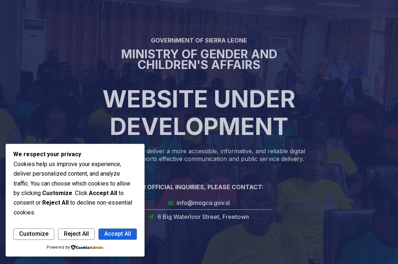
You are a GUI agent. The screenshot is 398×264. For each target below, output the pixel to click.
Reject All (76, 233)
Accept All (117, 233)
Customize (33, 233)
